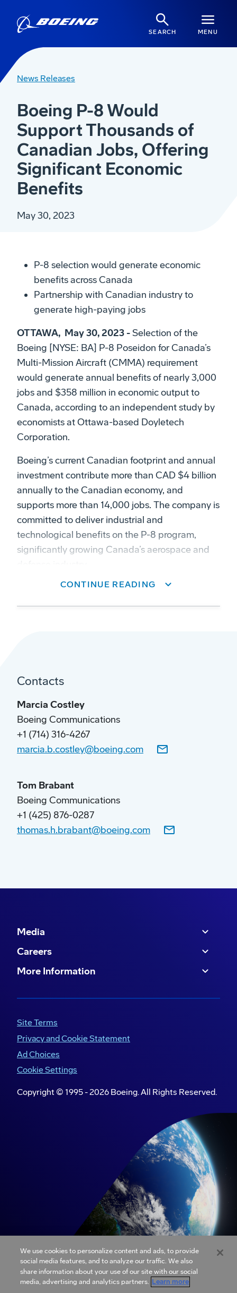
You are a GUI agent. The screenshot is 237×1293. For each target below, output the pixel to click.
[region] (118, 1264)
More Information (114, 971)
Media (114, 932)
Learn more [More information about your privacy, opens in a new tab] (170, 1282)
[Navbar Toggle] (207, 23)
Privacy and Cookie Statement (73, 1038)
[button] (119, 584)
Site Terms (37, 1022)
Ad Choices (38, 1054)
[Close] (220, 1252)
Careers (114, 951)
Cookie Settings (47, 1070)
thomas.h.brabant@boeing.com (83, 830)
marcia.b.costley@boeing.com (80, 749)
